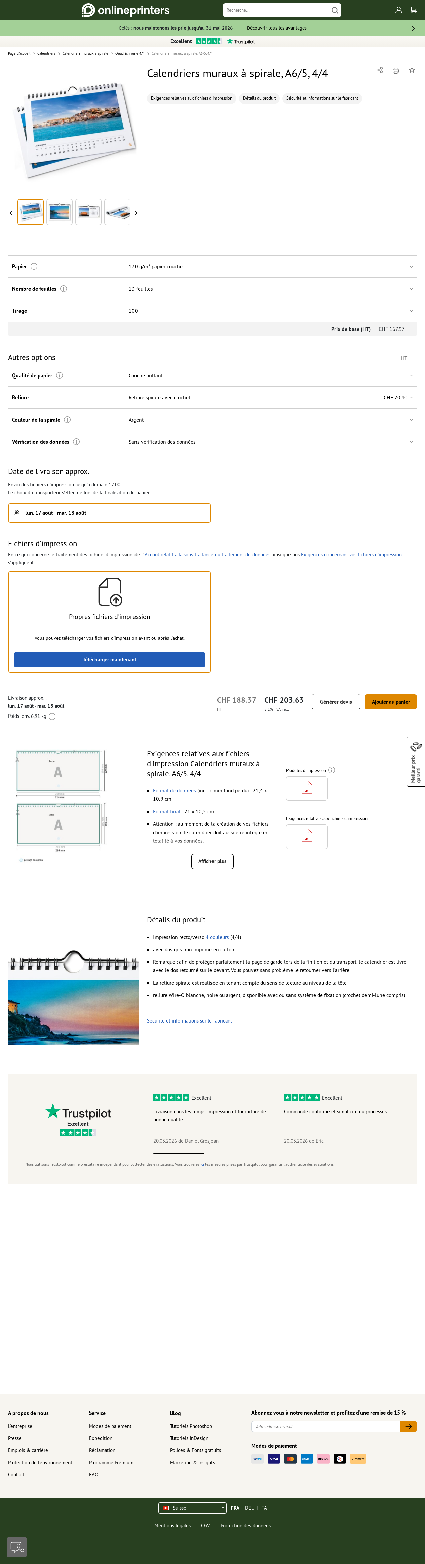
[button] (73, 130)
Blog (175, 1412)
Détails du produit (259, 98)
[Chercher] (335, 10)
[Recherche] (276, 10)
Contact (16, 1474)
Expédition (100, 1438)
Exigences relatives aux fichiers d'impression (191, 98)
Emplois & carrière (28, 1450)
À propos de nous (28, 1412)
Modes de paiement (110, 1426)
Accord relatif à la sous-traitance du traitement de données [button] (207, 554)
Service (97, 1412)
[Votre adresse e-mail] (325, 1426)
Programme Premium (111, 1462)
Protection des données (246, 1525)
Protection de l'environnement (40, 1462)
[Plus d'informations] (32, 266)
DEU (250, 1508)
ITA (263, 1508)
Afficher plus (212, 861)
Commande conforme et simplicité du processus (335, 1112)
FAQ (93, 1474)
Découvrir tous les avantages (277, 28)
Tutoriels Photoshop (191, 1426)
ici (202, 1164)
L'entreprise (20, 1426)
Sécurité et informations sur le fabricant (322, 98)
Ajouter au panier (388, 701)
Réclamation (102, 1450)
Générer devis (331, 701)
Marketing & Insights (192, 1462)
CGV (205, 1525)
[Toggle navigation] (14, 10)
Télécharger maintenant (110, 659)
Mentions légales (172, 1525)
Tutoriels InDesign (189, 1438)
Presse (15, 1438)
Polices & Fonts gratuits (195, 1450)
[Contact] (17, 1547)
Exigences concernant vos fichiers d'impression (351, 554)
